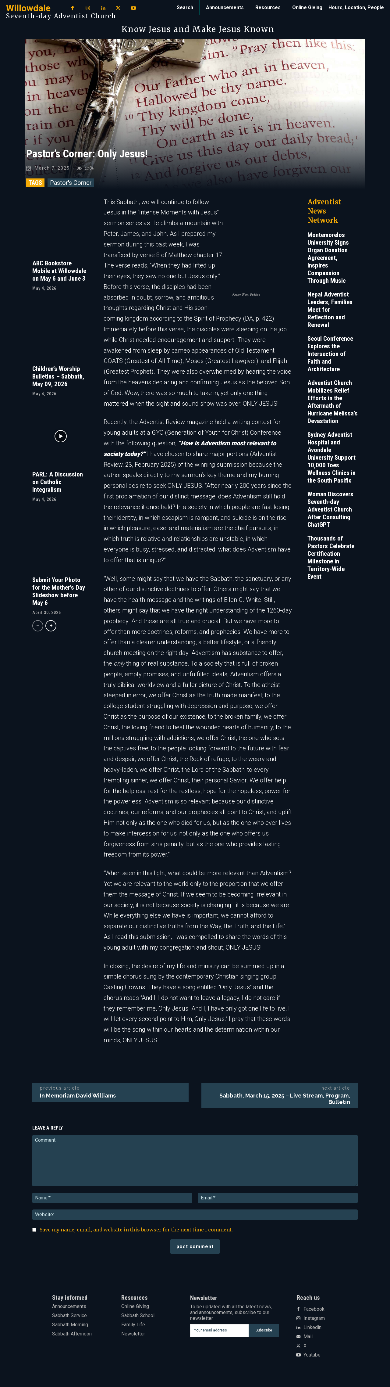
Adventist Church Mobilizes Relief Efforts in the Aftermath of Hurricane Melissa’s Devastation (332, 404)
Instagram (314, 1321)
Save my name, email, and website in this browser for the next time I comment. (136, 1232)
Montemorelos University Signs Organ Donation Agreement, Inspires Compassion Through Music (328, 260)
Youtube (312, 1358)
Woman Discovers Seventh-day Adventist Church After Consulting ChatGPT (330, 512)
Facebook (313, 1312)
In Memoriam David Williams (78, 1098)
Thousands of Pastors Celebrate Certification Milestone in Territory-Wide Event (330, 560)
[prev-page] (37, 628)
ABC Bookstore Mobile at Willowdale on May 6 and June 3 (59, 273)
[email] (219, 1333)
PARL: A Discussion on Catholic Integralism (57, 484)
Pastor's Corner (71, 185)
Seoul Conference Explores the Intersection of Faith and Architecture (330, 356)
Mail (308, 1339)
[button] (185, 7)
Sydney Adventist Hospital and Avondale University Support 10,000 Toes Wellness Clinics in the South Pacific (331, 460)
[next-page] (50, 628)
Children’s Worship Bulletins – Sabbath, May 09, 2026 (58, 379)
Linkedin (312, 1330)
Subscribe (264, 1333)
